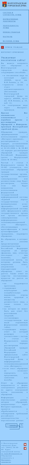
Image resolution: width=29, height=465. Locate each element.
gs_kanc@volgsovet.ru (11, 454)
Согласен (11, 425)
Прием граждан (11, 32)
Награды (7, 36)
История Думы (11, 41)
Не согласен (16, 426)
